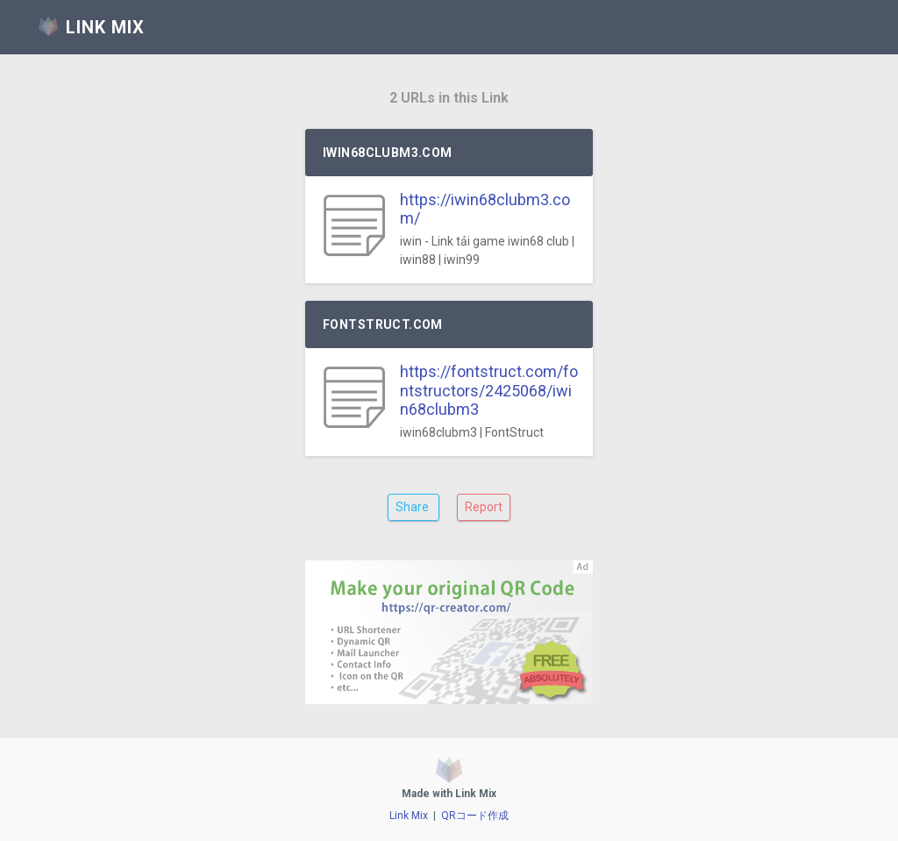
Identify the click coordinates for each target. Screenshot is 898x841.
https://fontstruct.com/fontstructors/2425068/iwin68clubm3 (489, 390)
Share (413, 507)
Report (483, 507)
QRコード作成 (475, 815)
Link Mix (408, 815)
